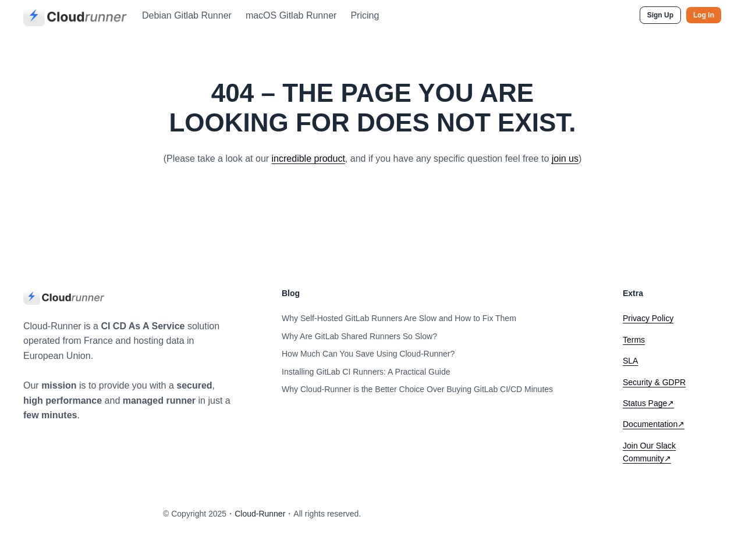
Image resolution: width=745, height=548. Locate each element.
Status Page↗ (648, 403)
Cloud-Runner (260, 513)
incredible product (308, 158)
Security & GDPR (654, 382)
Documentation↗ (653, 424)
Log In (703, 15)
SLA (630, 360)
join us (565, 158)
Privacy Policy (648, 318)
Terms (634, 339)
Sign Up (660, 15)
